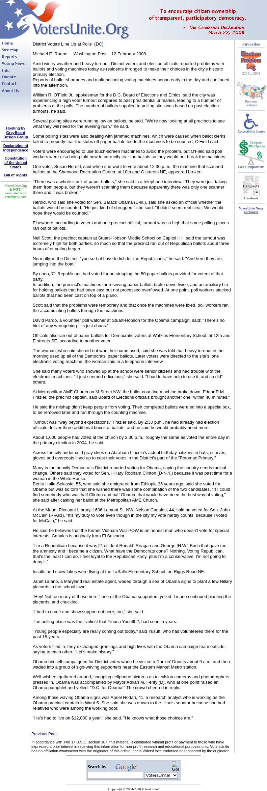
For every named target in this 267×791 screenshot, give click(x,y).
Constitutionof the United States (15, 162)
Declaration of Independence (15, 148)
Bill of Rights (15, 175)
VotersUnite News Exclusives (251, 210)
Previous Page (44, 734)
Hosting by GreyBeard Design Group (15, 132)
